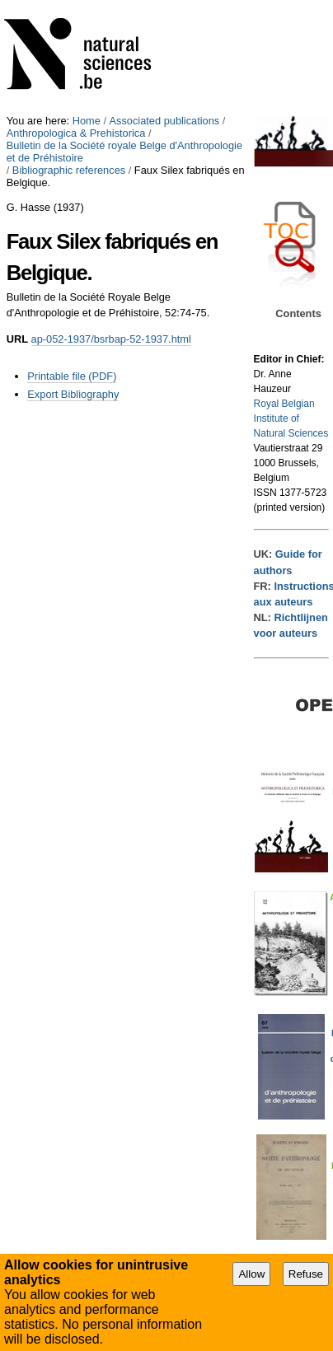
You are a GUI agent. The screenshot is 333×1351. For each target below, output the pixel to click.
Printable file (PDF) (71, 376)
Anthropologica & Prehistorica (76, 133)
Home (87, 121)
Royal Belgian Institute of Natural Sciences (291, 418)
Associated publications (165, 121)
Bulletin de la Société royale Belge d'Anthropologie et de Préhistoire (124, 151)
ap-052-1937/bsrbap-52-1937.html (111, 339)
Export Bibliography (73, 394)
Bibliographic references (68, 170)
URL (17, 339)
